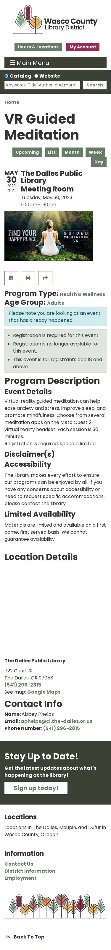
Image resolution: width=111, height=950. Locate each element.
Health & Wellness (82, 294)
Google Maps (43, 692)
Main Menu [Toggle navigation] (29, 62)
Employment (20, 878)
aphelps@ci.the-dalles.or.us (56, 721)
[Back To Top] (55, 937)
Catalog (20, 76)
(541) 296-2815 (22, 685)
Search (95, 85)
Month (72, 152)
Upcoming (27, 152)
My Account (83, 47)
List (52, 152)
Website (49, 76)
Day (98, 162)
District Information (29, 871)
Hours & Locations (38, 47)
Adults (55, 303)
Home (11, 102)
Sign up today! (36, 788)
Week (95, 152)
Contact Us (18, 864)
